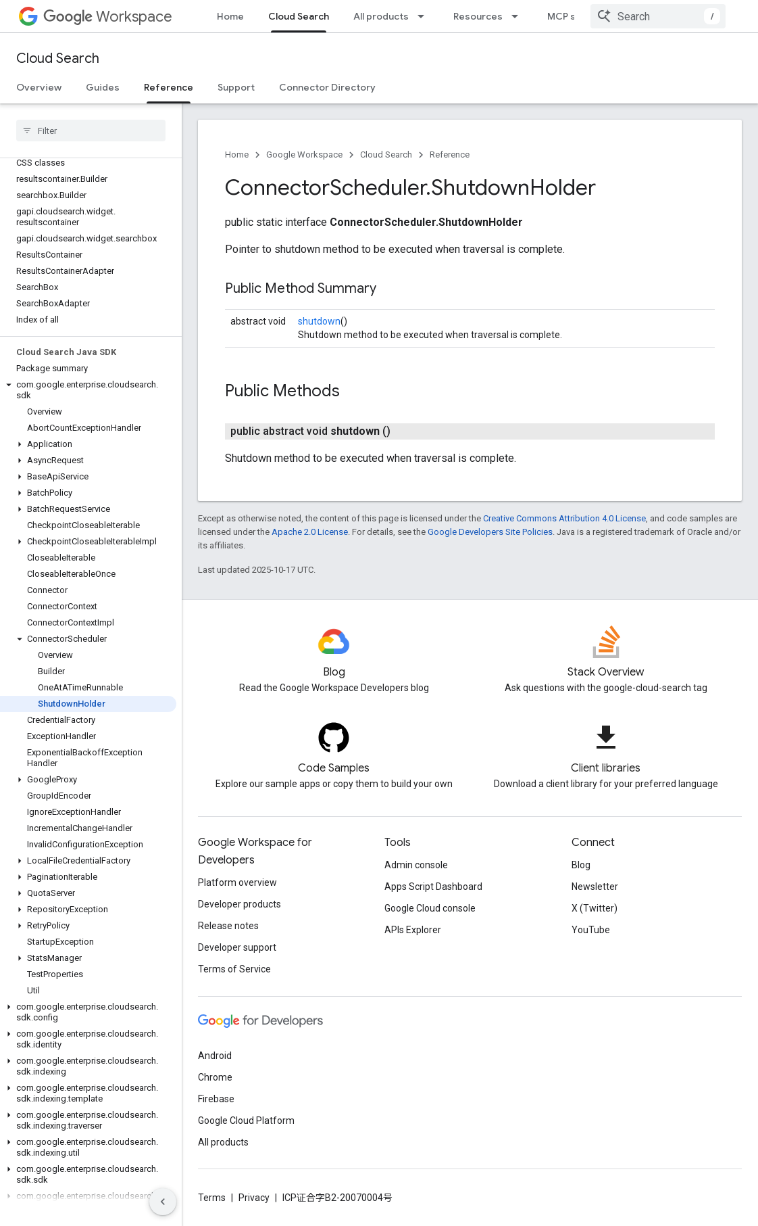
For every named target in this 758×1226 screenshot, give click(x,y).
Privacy (254, 1197)
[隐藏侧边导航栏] (162, 1201)
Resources (478, 16)
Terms (212, 1197)
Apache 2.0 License (310, 532)
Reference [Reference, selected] (168, 87)
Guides (103, 87)
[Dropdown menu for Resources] (519, 16)
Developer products (239, 904)
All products (381, 16)
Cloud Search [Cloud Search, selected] (298, 16)
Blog (581, 864)
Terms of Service (234, 969)
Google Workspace (304, 154)
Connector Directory (327, 87)
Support (236, 87)
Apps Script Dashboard (433, 886)
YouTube (591, 929)
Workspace (107, 16)
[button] (88, 390)
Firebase (216, 1098)
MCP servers (577, 16)
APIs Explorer (412, 929)
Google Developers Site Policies (490, 532)
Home (230, 16)
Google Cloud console (430, 908)
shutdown (319, 321)
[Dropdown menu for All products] (425, 16)
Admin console (416, 864)
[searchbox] (91, 130)
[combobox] (658, 16)
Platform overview (237, 882)
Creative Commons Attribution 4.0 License (564, 518)
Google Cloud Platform (246, 1120)
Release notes (228, 925)
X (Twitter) (594, 908)
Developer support (237, 947)
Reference (450, 154)
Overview (38, 87)
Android (215, 1055)
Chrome (215, 1077)
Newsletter (595, 886)
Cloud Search (57, 58)
